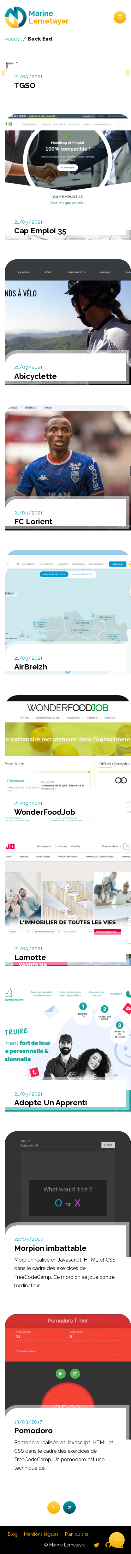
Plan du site (76, 1534)
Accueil (13, 39)
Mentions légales (41, 1534)
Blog (13, 1534)
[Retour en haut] (117, 1540)
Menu (120, 17)
